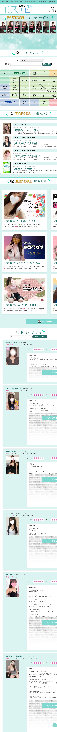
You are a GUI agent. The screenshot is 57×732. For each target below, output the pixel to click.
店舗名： (7, 64)
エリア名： (16, 60)
